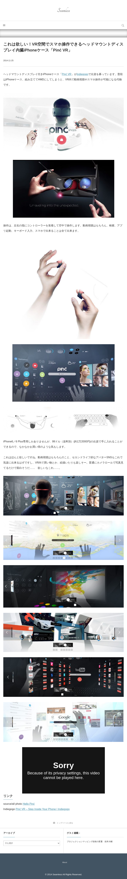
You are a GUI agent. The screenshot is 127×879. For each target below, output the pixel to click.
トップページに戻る (65, 823)
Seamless (63, 10)
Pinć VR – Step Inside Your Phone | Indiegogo (43, 809)
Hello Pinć (29, 803)
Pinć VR (66, 74)
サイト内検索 (123, 25)
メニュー (4, 25)
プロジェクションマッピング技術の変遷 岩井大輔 (89, 841)
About (64, 862)
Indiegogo (82, 74)
